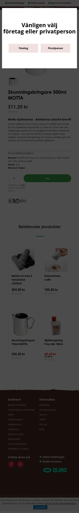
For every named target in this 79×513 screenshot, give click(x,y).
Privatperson (55, 48)
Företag (23, 48)
